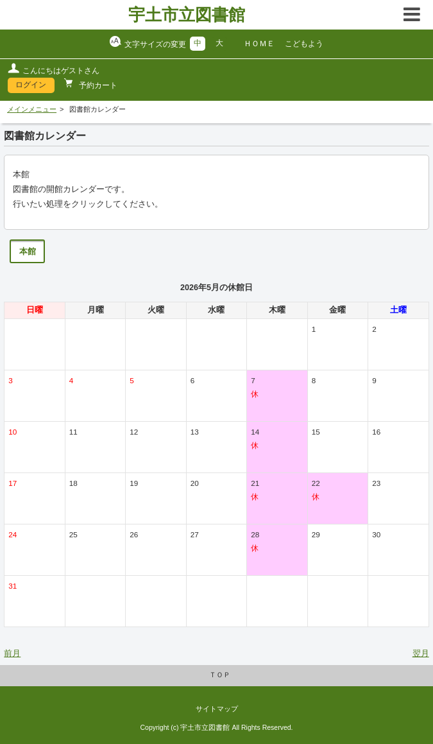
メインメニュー (31, 109)
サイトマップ (217, 709)
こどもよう (304, 43)
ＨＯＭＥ (259, 43)
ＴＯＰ (219, 675)
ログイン (30, 84)
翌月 (420, 653)
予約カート (97, 85)
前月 (12, 653)
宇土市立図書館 (186, 15)
